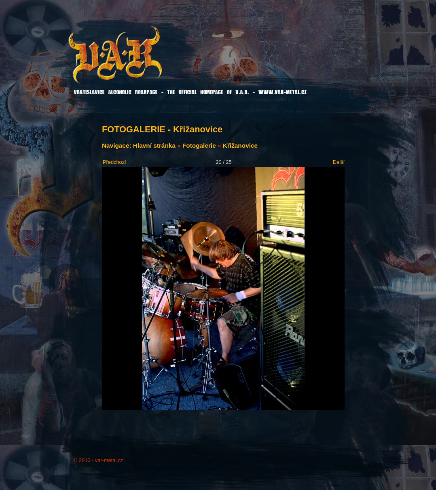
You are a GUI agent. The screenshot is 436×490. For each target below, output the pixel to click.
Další (339, 162)
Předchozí (114, 162)
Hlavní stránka (154, 145)
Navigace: (117, 145)
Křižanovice (240, 145)
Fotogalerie (199, 145)
